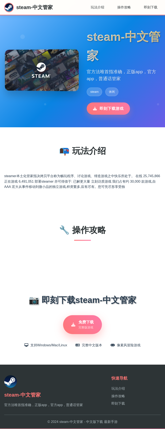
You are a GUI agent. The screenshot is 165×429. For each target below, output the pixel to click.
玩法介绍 (97, 7)
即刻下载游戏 (108, 108)
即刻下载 (150, 7)
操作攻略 (124, 7)
